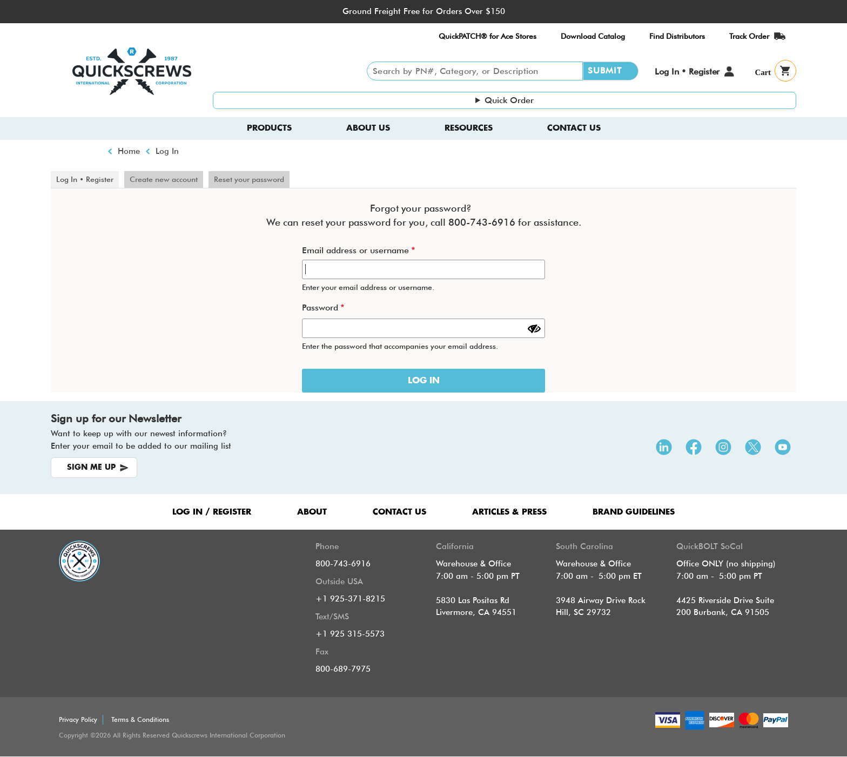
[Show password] (534, 329)
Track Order (749, 36)
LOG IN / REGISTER (211, 512)
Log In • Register (687, 71)
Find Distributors (677, 36)
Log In (167, 151)
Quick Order (509, 100)
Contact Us (574, 128)
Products (269, 128)
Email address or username (355, 250)
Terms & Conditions (140, 719)
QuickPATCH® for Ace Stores (487, 36)
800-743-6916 (343, 564)
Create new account (164, 179)
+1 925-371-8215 (350, 599)
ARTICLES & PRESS (509, 512)
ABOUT (312, 512)
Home (129, 151)
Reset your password (249, 179)
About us (368, 128)
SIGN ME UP (91, 467)
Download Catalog (593, 36)
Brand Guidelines (634, 512)
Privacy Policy (78, 719)
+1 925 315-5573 (350, 634)
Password (320, 307)
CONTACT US (399, 512)
